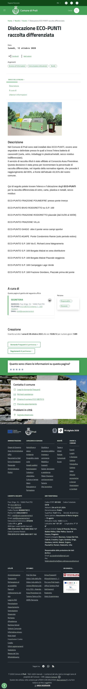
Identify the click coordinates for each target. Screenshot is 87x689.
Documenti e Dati (14, 458)
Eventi (72, 449)
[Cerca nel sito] (76, 10)
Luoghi (72, 453)
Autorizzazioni (31, 468)
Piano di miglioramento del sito (14, 593)
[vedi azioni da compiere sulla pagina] (26, 56)
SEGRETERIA (17, 299)
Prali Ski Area (31, 575)
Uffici (9, 454)
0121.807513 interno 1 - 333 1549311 (26, 307)
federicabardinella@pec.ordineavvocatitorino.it (62, 561)
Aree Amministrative (15, 451)
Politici (10, 472)
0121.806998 (16, 507)
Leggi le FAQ (12, 600)
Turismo (44, 483)
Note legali (12, 635)
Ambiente (30, 454)
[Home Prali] (25, 10)
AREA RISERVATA (42, 685)
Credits (10, 642)
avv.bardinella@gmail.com (59, 555)
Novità (17, 20)
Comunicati (61, 458)
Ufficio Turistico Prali (51, 585)
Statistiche (12, 650)
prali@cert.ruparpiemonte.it (22, 515)
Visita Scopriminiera (51, 596)
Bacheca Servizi (13, 625)
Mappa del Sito (13, 653)
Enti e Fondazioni (14, 461)
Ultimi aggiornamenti (15, 646)
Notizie (59, 454)
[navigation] (4, 10)
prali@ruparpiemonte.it (25, 311)
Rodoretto (48, 592)
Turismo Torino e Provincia (35, 596)
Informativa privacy (15, 632)
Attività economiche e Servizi (74, 478)
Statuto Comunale (14, 628)
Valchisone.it (49, 589)
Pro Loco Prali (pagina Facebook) (56, 582)
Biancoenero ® (62, 680)
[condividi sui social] (13, 56)
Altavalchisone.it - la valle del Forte (57, 578)
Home (10, 20)
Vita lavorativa (46, 486)
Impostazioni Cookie (15, 639)
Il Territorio (73, 456)
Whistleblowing (13, 657)
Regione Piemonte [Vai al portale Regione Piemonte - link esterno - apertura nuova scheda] (14, 3)
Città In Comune (51, 677)
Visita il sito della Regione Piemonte (39, 578)
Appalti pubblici (31, 465)
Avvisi (24, 20)
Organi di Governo (14, 447)
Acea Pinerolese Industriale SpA (38, 592)
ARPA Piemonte (32, 600)
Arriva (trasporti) (50, 575)
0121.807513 (16, 504)
